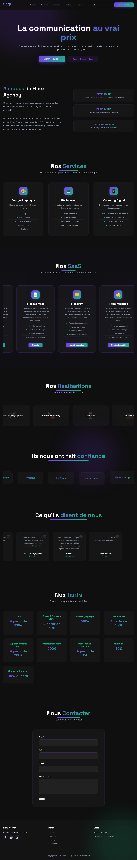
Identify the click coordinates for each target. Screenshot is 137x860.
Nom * (41, 737)
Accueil (33, 5)
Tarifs (93, 5)
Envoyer (41, 799)
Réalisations (81, 5)
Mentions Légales (100, 832)
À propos (44, 5)
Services (56, 5)
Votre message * (46, 776)
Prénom (42, 750)
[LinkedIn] (17, 837)
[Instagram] (11, 837)
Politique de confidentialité (104, 836)
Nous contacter (124, 5)
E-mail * (42, 763)
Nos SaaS (68, 5)
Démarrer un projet (52, 59)
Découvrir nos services (83, 59)
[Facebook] (5, 837)
